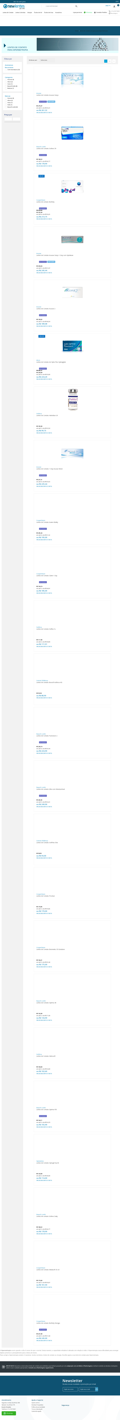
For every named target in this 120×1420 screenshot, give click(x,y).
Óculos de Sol (38, 12)
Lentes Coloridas (20, 12)
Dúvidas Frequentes (37, 1404)
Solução (29, 12)
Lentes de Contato (8, 12)
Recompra (113, 13)
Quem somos (35, 1402)
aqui (107, 5)
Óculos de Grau (48, 12)
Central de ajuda (36, 1412)
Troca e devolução (37, 1409)
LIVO (117, 1)
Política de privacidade (38, 1407)
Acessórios (58, 12)
